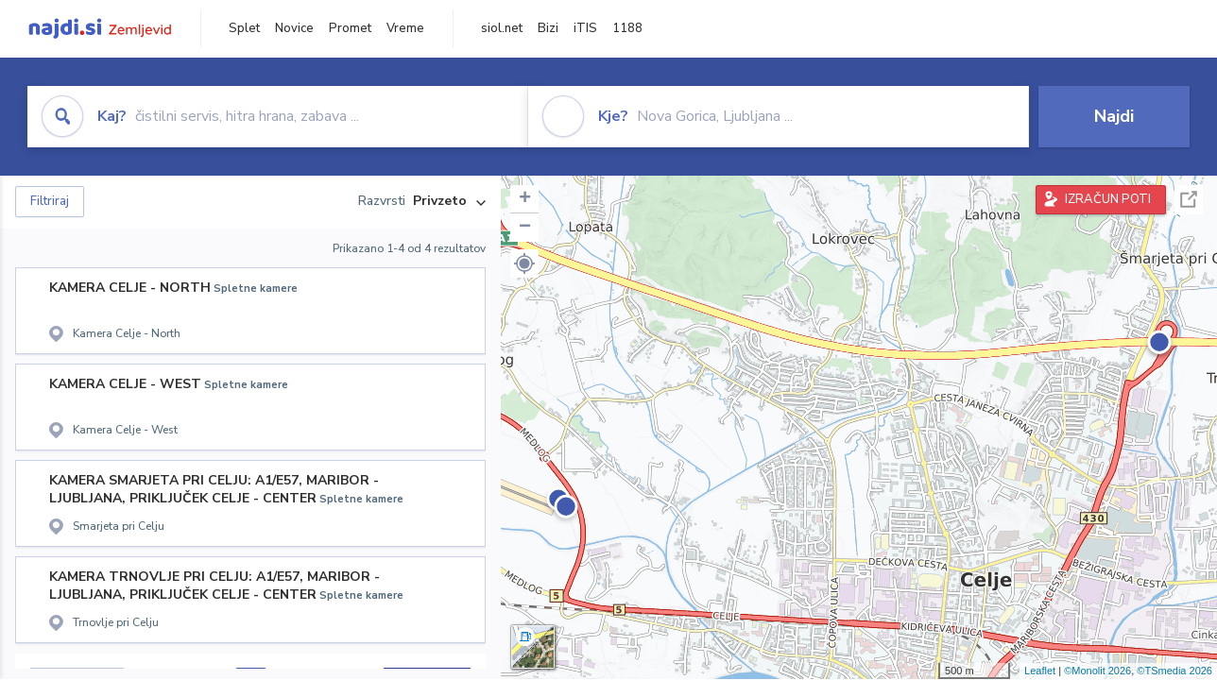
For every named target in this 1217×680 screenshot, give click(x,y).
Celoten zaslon (1188, 199)
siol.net (502, 28)
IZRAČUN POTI (1108, 199)
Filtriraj (49, 201)
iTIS (585, 28)
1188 (627, 28)
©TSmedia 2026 (1174, 670)
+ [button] (525, 199)
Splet (244, 28)
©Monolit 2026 (1097, 670)
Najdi (1114, 116)
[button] (524, 263)
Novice (294, 28)
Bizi (548, 28)
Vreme (405, 28)
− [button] (525, 227)
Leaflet (1039, 670)
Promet (350, 28)
